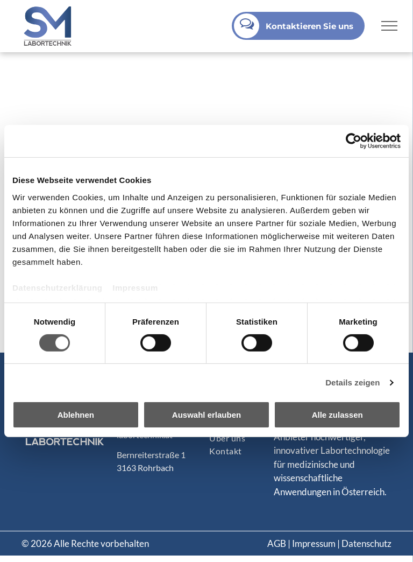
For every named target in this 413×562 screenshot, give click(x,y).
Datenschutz (366, 543)
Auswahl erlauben (206, 414)
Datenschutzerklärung (57, 287)
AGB (276, 543)
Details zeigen (352, 382)
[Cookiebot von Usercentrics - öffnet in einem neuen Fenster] (354, 141)
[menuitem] (250, 438)
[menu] (389, 26)
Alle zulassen (337, 414)
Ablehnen (76, 414)
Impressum (135, 287)
